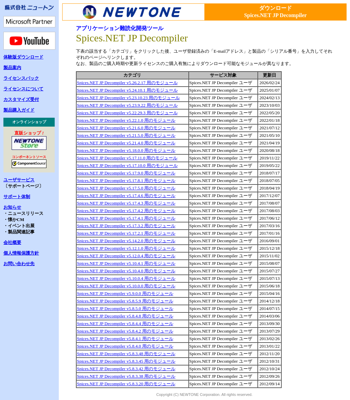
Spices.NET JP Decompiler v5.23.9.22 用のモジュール (127, 105)
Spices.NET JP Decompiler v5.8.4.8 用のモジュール (125, 316)
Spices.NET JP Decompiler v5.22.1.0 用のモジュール (126, 120)
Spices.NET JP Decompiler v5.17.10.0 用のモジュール (127, 165)
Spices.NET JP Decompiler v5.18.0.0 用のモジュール (126, 150)
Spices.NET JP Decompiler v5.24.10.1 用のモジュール (127, 90)
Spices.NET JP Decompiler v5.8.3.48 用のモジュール (126, 353)
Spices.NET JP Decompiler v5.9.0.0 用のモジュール (125, 293)
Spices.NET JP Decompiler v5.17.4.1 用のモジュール (126, 218)
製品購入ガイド (19, 110)
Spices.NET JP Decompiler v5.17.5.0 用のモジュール (126, 188)
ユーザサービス (19, 179)
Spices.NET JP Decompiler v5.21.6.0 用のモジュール (126, 127)
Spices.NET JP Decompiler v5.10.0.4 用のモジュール (126, 278)
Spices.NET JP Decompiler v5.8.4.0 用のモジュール (125, 346)
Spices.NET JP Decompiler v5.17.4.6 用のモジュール (126, 195)
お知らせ (12, 207)
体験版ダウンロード (23, 57)
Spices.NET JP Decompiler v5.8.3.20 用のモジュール (126, 383)
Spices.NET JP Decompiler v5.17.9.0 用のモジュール (126, 173)
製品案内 (12, 67)
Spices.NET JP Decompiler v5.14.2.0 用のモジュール (126, 240)
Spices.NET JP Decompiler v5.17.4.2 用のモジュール (126, 210)
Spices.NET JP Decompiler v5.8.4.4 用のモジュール (125, 323)
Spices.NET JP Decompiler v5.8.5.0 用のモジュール (125, 308)
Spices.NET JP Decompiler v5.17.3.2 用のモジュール (126, 225)
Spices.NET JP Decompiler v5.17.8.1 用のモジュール (126, 180)
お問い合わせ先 (19, 263)
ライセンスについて (23, 88)
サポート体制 (16, 196)
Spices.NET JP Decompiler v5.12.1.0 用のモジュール (126, 248)
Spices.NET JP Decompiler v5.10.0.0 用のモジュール (126, 285)
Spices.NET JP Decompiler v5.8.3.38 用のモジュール (126, 376)
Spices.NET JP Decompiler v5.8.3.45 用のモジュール (126, 361)
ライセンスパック (21, 78)
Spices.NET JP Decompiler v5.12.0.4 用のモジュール (126, 255)
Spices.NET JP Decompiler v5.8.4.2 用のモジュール (125, 331)
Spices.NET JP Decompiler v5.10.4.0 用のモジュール (126, 270)
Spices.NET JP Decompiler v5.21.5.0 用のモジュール (126, 135)
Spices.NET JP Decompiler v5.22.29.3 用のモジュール (127, 112)
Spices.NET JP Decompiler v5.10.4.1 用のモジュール (126, 263)
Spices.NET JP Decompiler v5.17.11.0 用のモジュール (127, 157)
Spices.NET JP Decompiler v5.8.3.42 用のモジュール (126, 368)
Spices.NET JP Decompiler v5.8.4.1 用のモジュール (125, 338)
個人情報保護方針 (21, 253)
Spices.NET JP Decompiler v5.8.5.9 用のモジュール (125, 301)
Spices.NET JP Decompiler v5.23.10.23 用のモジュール (128, 97)
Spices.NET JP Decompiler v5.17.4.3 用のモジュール (126, 203)
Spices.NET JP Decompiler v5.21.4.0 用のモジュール (126, 142)
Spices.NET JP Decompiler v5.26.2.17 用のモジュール (127, 82)
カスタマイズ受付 (21, 99)
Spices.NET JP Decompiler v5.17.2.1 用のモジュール (126, 233)
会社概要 (12, 242)
